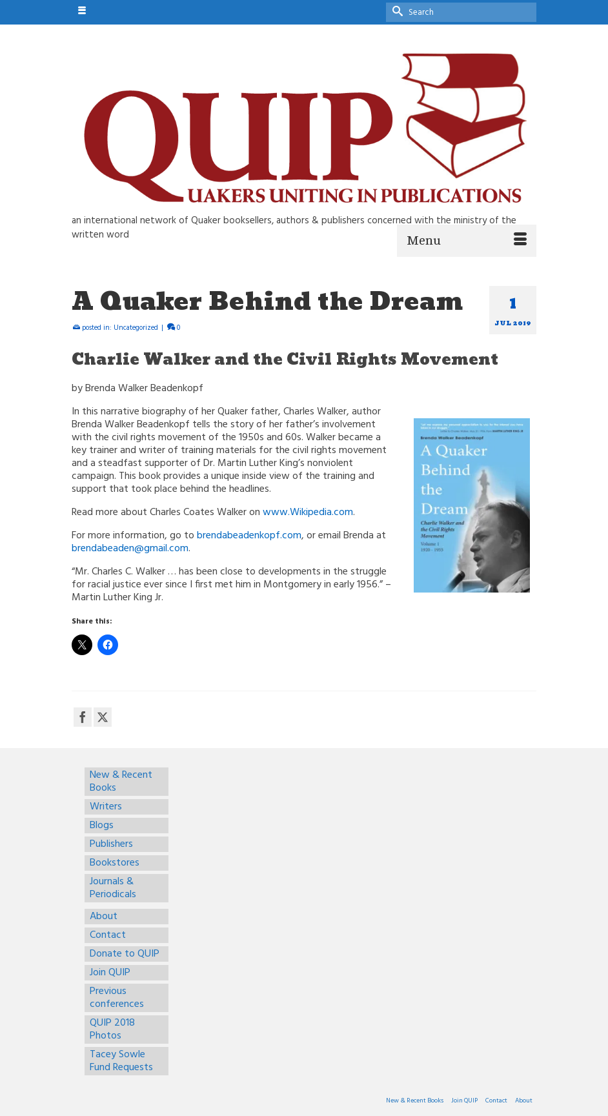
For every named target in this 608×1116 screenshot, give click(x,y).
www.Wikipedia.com (308, 512)
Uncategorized (136, 328)
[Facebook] (83, 717)
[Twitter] (103, 717)
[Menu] (466, 241)
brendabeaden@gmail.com (130, 548)
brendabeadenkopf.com (249, 535)
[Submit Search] (395, 11)
